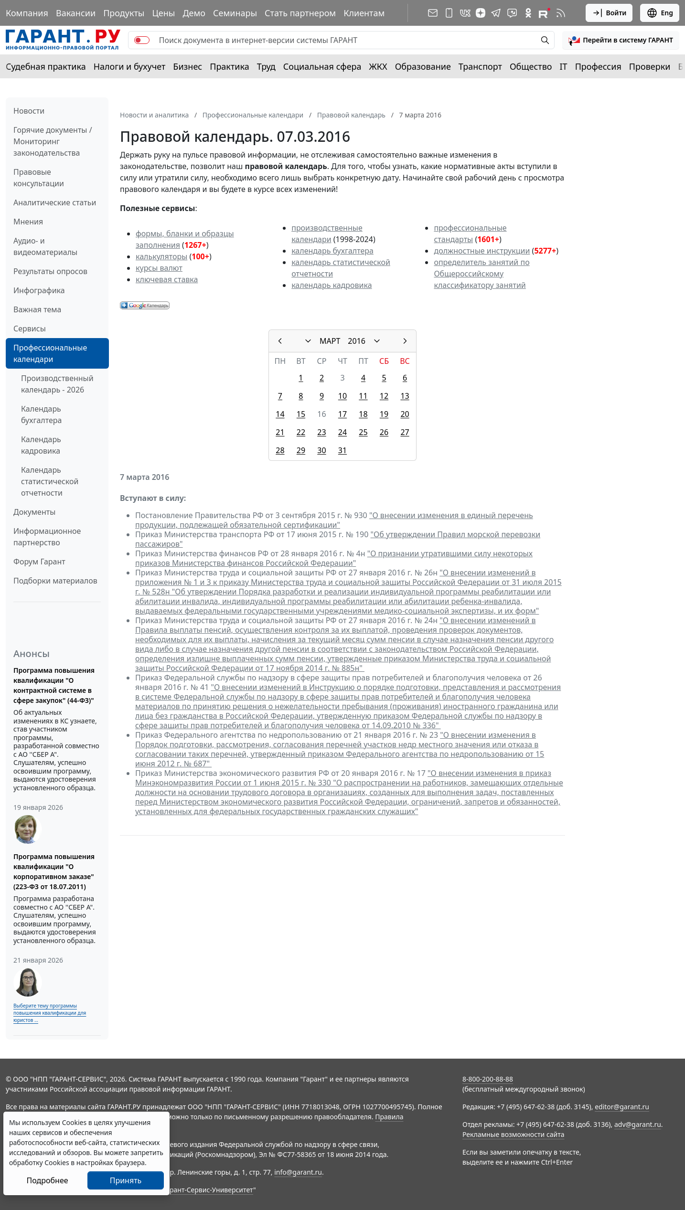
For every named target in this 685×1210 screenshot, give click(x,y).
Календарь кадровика (41, 445)
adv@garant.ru (637, 1124)
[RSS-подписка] (561, 13)
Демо (193, 13)
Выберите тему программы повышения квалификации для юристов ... (49, 1012)
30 (321, 450)
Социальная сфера (322, 66)
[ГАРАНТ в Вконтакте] (465, 13)
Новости (28, 111)
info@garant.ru (298, 1172)
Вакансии (76, 13)
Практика (229, 66)
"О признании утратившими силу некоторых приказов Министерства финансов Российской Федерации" (334, 558)
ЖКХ (378, 66)
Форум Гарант (39, 561)
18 (363, 414)
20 (404, 414)
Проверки (650, 66)
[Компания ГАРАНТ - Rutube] (544, 13)
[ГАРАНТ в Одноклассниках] (528, 13)
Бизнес (187, 66)
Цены (163, 13)
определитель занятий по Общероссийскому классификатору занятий (481, 273)
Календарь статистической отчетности (49, 481)
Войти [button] (609, 13)
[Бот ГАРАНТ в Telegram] (512, 13)
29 (301, 450)
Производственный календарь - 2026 (57, 384)
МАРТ (330, 341)
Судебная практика (46, 66)
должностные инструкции (482, 250)
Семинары (235, 13)
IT (563, 66)
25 (363, 432)
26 (384, 432)
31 (342, 450)
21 (280, 432)
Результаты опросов (50, 271)
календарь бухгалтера (332, 250)
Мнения (28, 221)
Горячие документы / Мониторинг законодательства (52, 141)
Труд (266, 66)
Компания (27, 13)
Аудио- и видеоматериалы (45, 246)
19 (384, 414)
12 (384, 396)
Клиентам (364, 13)
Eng (659, 13)
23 (321, 432)
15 (301, 414)
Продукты (123, 13)
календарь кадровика (331, 285)
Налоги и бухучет (130, 66)
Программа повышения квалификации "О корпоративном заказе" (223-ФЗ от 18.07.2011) (54, 871)
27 (404, 432)
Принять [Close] (126, 1180)
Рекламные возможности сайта (513, 1134)
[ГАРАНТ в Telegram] (496, 13)
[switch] (142, 40)
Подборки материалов (55, 580)
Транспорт (480, 66)
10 (342, 396)
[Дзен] (480, 13)
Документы (34, 512)
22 (301, 432)
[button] (620, 40)
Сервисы (29, 328)
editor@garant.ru (622, 1106)
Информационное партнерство (47, 537)
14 (280, 414)
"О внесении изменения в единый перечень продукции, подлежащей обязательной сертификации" (334, 520)
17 (342, 414)
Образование (423, 66)
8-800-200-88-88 (487, 1078)
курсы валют (159, 268)
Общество (531, 66)
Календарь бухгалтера (41, 414)
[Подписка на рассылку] (433, 13)
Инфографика (39, 290)
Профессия (598, 66)
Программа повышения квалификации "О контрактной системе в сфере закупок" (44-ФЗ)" (54, 685)
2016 (356, 341)
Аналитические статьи (54, 202)
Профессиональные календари (50, 353)
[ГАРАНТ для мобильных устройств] (449, 13)
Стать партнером (300, 13)
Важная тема (37, 309)
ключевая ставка (167, 279)
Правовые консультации (38, 178)
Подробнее (47, 1180)
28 (280, 450)
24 (342, 432)
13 (404, 396)
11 (363, 396)
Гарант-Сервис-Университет (208, 1189)
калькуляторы (161, 256)
